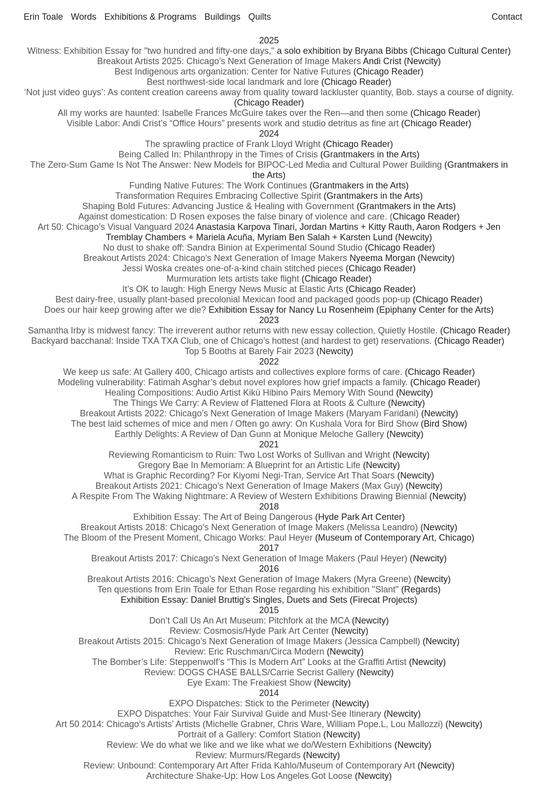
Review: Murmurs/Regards (247, 755)
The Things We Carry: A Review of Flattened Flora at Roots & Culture (249, 403)
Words (84, 17)
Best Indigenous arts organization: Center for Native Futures (232, 71)
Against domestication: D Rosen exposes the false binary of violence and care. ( (235, 216)
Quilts (260, 17)
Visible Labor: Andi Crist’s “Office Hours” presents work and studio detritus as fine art (232, 123)
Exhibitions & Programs (150, 17)
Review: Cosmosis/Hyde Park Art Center (249, 631)
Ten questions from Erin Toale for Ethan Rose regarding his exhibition (235, 589)
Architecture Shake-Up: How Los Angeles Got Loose (249, 776)
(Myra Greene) (382, 579)
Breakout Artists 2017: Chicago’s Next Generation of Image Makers (223, 558)
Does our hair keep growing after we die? (125, 310)
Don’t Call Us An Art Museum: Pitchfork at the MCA (249, 620)
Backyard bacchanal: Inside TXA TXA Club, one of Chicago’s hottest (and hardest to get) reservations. (231, 341)
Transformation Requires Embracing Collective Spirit (218, 196)
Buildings (222, 17)
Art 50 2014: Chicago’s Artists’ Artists (128, 724)
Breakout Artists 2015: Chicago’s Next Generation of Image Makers (210, 641)
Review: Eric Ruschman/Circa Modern (249, 652)
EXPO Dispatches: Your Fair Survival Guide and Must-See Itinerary (249, 714)
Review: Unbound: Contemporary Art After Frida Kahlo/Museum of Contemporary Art (249, 765)
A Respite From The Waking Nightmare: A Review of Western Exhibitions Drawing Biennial (249, 496)
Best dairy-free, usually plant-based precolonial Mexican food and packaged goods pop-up (232, 299)
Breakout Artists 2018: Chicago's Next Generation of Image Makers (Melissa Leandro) (249, 527)
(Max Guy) (381, 486)
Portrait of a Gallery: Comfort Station (249, 734)
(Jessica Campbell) (381, 641)
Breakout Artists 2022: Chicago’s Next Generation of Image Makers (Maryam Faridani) (249, 413)
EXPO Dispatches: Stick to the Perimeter (249, 703)
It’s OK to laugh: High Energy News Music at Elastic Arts (232, 289)
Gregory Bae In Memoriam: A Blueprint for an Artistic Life (249, 465)
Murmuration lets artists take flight (232, 279)
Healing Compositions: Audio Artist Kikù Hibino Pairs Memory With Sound (249, 393)
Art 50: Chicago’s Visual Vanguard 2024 (115, 227)
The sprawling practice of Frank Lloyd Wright (234, 144)
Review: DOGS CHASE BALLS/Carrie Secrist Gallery (249, 672)
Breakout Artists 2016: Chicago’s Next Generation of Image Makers (219, 579)
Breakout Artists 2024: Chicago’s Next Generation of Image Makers (215, 258)
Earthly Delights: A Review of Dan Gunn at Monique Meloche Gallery (249, 434)
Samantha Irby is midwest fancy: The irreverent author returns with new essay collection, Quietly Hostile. (232, 330)
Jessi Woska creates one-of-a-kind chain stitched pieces (232, 268)
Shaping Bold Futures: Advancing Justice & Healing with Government (218, 206)
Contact (507, 17)
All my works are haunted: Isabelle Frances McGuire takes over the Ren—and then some (233, 113)
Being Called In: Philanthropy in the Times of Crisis (218, 154)
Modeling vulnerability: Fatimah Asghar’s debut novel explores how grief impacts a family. (232, 382)
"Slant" (385, 589)
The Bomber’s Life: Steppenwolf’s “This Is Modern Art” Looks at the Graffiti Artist (249, 662)
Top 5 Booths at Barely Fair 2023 (249, 351)
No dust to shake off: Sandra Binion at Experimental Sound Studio (232, 248)
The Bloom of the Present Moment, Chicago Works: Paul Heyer (188, 538)
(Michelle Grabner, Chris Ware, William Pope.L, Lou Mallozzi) (321, 724)
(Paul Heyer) (382, 558)
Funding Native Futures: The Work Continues (218, 185)
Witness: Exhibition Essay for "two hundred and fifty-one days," (150, 51)
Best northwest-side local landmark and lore (232, 82)
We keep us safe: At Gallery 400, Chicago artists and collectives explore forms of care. (232, 372)
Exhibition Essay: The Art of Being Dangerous (223, 517)
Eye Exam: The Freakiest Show (249, 683)
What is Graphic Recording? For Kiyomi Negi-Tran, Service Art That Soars (249, 475)
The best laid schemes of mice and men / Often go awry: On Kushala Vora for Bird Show (244, 424)
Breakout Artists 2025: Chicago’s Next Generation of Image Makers (229, 61)
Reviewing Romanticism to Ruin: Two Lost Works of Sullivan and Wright (249, 455)
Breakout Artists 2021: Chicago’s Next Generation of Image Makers (227, 486)
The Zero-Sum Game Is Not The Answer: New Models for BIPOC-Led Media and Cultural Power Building (236, 165)
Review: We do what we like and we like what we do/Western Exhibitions (249, 745)
